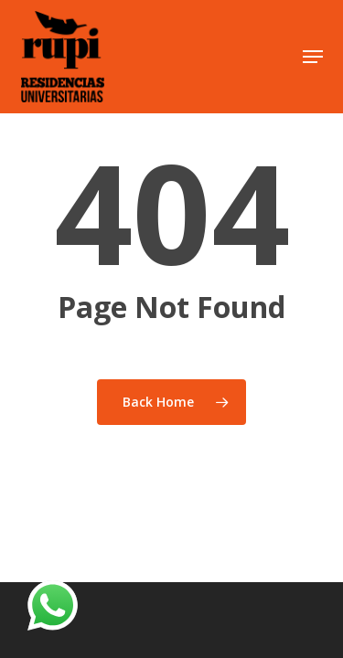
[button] (313, 57)
